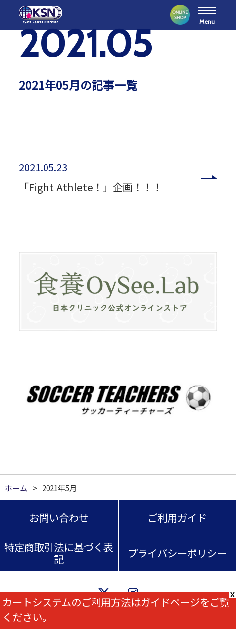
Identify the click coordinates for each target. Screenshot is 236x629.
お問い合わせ (59, 517)
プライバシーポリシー (177, 552)
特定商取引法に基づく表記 (58, 552)
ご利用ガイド (177, 517)
